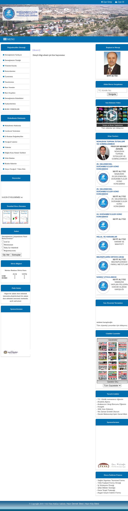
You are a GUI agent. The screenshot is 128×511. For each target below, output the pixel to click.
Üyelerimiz (8, 76)
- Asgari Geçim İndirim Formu (109, 493)
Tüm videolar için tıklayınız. (112, 128)
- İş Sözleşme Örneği (105, 485)
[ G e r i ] (36, 50)
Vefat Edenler (9, 158)
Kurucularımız (9, 71)
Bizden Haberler (10, 164)
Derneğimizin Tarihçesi (12, 55)
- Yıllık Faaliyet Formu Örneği (109, 483)
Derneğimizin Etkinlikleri (13, 98)
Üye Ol (119, 2)
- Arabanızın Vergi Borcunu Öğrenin (111, 404)
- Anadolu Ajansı (103, 402)
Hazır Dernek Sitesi (74, 504)
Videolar (7, 147)
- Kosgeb (100, 407)
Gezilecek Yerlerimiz (11, 131)
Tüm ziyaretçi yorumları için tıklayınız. (112, 325)
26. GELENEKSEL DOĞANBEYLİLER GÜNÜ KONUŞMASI (108, 166)
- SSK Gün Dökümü (105, 409)
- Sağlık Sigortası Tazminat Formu (111, 480)
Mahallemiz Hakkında (12, 126)
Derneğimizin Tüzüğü (12, 60)
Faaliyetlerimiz (9, 104)
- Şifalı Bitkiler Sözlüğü (106, 488)
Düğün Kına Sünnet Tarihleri (14, 153)
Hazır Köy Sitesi (92, 504)
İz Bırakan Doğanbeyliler (13, 136)
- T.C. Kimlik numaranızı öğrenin (110, 399)
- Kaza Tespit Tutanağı (106, 490)
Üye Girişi (106, 2)
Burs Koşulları (9, 93)
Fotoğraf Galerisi (10, 142)
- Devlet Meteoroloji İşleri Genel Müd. (112, 414)
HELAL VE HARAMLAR (107, 237)
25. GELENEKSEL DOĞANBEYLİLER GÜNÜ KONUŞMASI (108, 191)
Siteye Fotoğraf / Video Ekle (14, 169)
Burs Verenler (9, 87)
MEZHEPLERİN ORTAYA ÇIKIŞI (110, 257)
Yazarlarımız (8, 82)
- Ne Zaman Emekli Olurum (108, 412)
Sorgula (112, 94)
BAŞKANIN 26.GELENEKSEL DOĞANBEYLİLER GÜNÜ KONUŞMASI (119, 179)
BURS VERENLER (11, 109)
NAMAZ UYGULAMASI (106, 277)
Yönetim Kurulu (10, 66)
